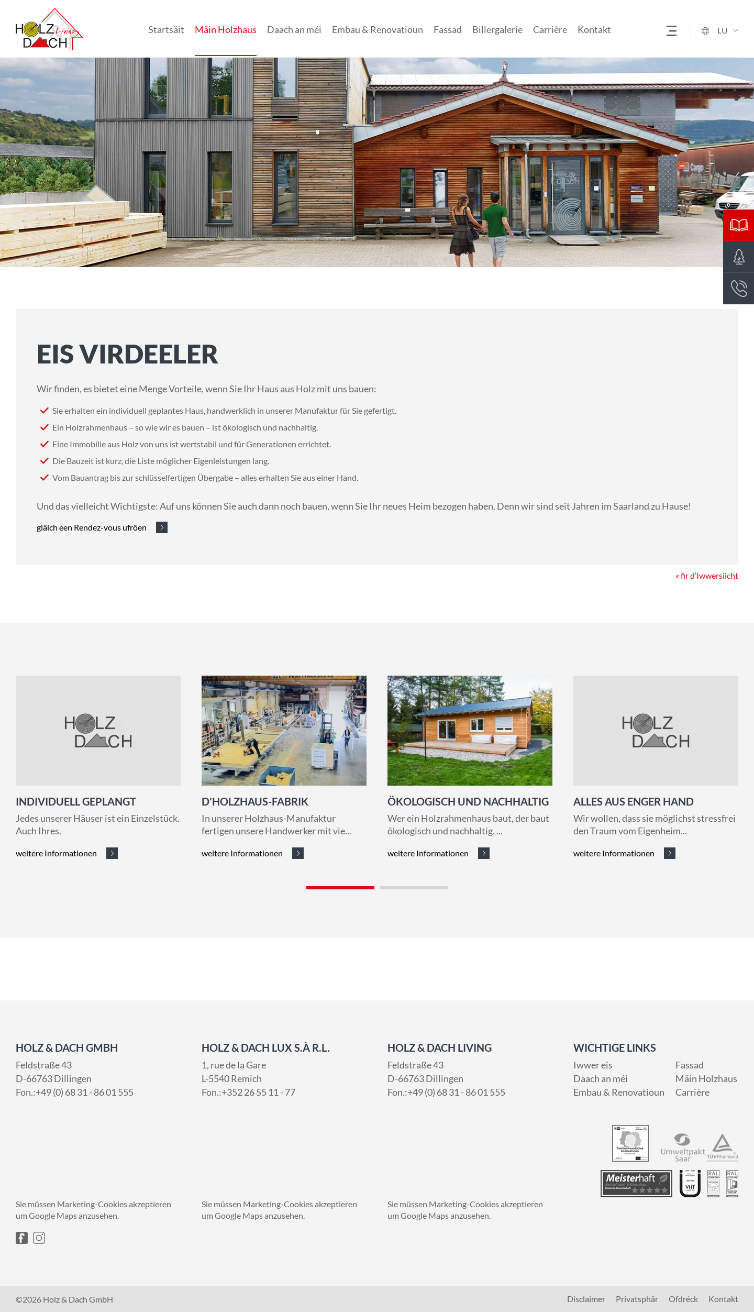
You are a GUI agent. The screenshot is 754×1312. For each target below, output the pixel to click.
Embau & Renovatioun (377, 29)
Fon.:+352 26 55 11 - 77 (248, 1092)
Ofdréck (683, 1299)
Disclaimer (586, 1299)
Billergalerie (497, 29)
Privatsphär (637, 1299)
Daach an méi (294, 29)
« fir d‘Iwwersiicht (706, 619)
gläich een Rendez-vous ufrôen (92, 527)
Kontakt (594, 29)
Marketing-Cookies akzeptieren (114, 1204)
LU (722, 30)
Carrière (550, 29)
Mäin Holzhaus (226, 29)
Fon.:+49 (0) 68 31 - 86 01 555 (75, 1092)
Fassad (448, 29)
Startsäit (166, 29)
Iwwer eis (593, 1065)
